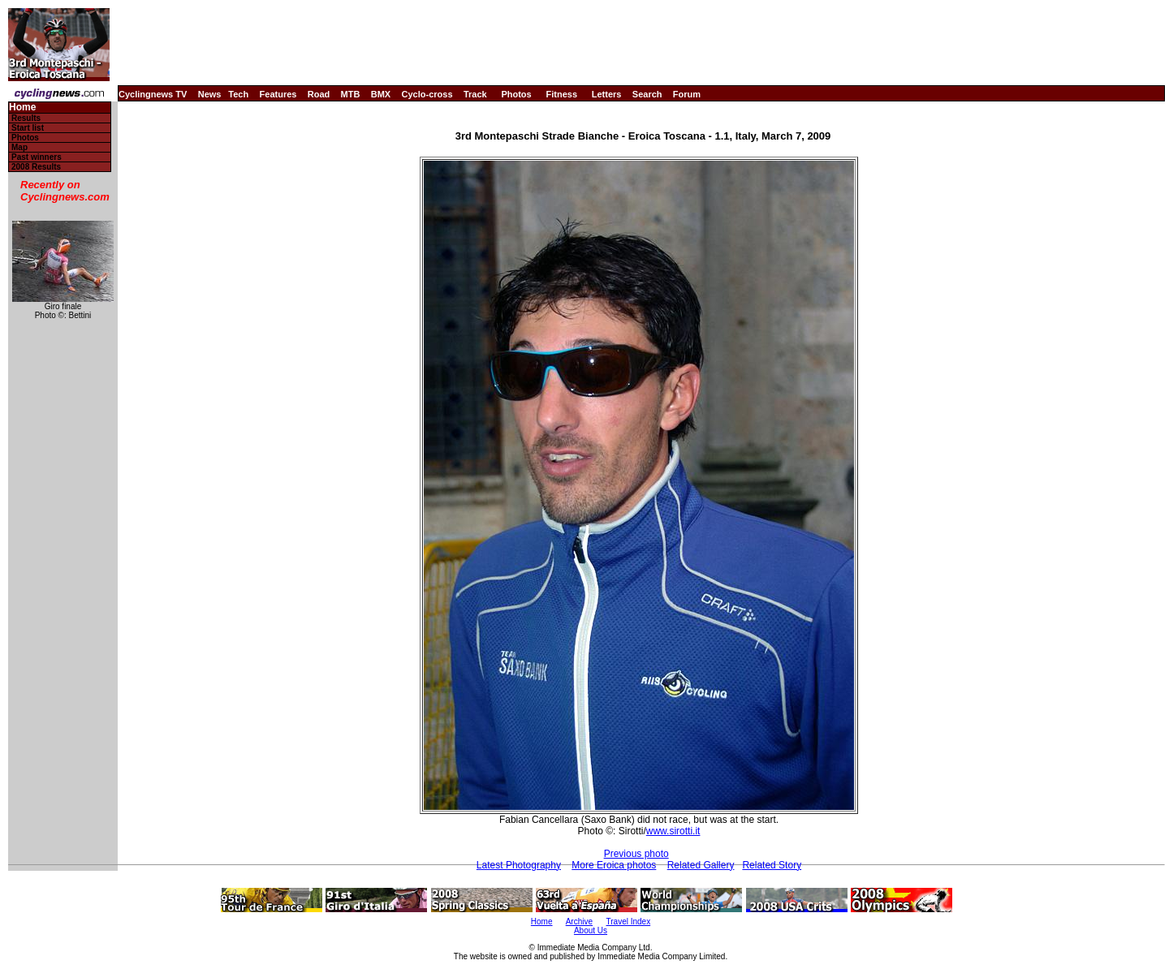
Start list (27, 127)
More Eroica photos (614, 865)
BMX (380, 94)
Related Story (771, 865)
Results (26, 118)
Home (22, 107)
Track (475, 94)
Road (319, 94)
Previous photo (636, 853)
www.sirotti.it (673, 831)
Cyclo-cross (427, 94)
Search (647, 94)
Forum (687, 94)
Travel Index (628, 921)
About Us (590, 930)
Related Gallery (701, 865)
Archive (579, 921)
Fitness (561, 94)
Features (278, 94)
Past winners (36, 157)
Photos (516, 94)
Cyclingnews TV (153, 94)
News (210, 94)
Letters (607, 94)
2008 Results (36, 166)
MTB (350, 94)
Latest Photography (519, 865)
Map (19, 147)
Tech (238, 94)
